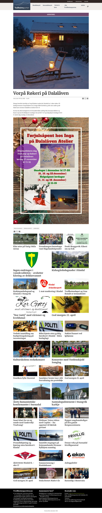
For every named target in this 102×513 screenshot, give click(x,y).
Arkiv (83, 5)
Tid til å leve (56, 6)
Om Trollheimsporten (70, 6)
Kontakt (86, 1)
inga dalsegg (18, 228)
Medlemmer (70, 1)
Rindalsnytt (36, 5)
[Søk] (88, 6)
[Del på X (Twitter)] (85, 99)
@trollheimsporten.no (77, 493)
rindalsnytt (28, 228)
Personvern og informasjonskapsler (23, 506)
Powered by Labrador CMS (51, 511)
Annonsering (79, 1)
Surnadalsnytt (47, 5)
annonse (36, 228)
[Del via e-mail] (87, 99)
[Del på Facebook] (83, 99)
